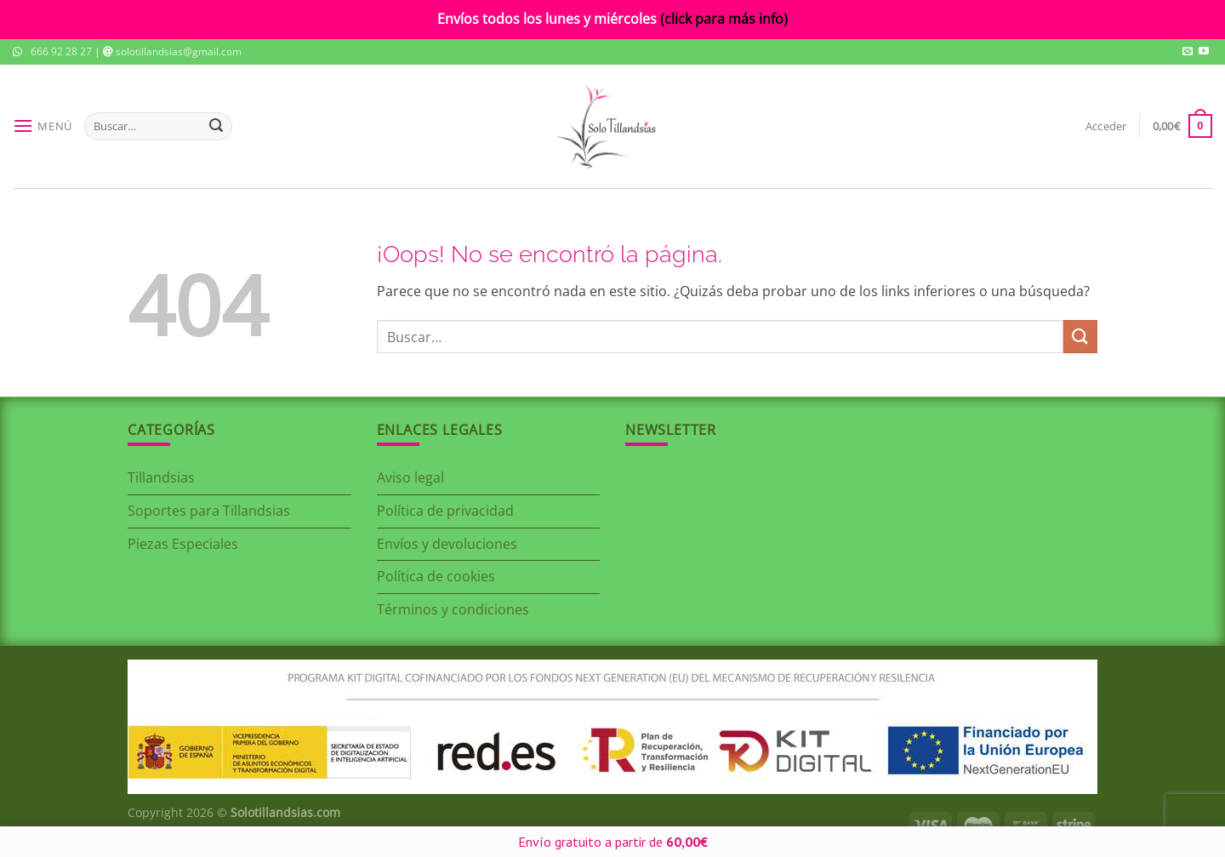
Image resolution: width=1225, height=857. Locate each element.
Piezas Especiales (183, 543)
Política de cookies (436, 576)
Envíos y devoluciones (447, 543)
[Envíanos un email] (1187, 52)
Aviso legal (410, 477)
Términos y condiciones (453, 609)
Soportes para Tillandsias (209, 510)
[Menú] (42, 126)
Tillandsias (161, 477)
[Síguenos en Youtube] (1204, 52)
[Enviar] (216, 125)
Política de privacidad (445, 510)
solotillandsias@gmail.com (179, 51)
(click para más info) (724, 18)
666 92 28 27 (61, 51)
